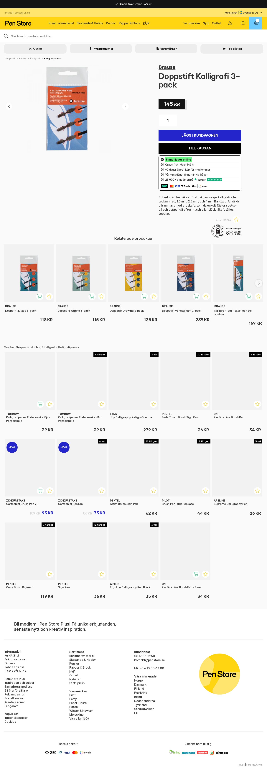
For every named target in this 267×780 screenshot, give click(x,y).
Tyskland (140, 705)
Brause (167, 67)
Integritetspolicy (16, 718)
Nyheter (75, 679)
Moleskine (76, 714)
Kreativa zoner (14, 702)
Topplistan (234, 48)
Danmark (140, 684)
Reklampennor (14, 694)
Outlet (216, 23)
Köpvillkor (11, 714)
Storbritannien (144, 709)
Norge (138, 680)
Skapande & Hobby (90, 23)
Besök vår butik (15, 671)
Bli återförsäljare (16, 690)
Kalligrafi (35, 58)
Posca (73, 707)
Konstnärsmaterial (61, 23)
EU (136, 713)
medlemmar (202, 169)
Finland (139, 688)
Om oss (9, 663)
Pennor (111, 23)
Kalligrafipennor (52, 58)
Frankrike (140, 693)
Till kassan (199, 148)
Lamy (73, 699)
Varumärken (191, 23)
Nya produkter (103, 48)
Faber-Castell (78, 703)
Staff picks (77, 683)
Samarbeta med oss (18, 686)
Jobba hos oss (14, 667)
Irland (138, 697)
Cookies (10, 721)
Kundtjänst (231, 12)
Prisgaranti (11, 706)
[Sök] (133, 35)
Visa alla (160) (79, 718)
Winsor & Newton (81, 711)
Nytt (206, 23)
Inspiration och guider (19, 683)
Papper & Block (129, 23)
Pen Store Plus (14, 679)
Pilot (72, 695)
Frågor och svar (15, 659)
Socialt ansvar (14, 698)
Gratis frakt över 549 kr (133, 4)
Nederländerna (144, 701)
